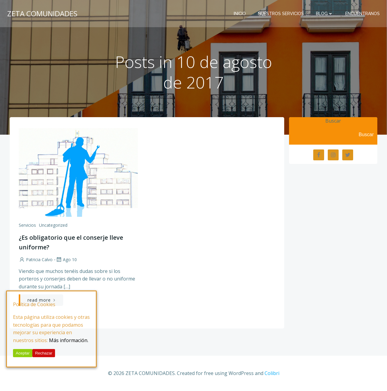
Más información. (68, 340)
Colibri (272, 373)
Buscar (333, 120)
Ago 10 (66, 259)
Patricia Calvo (36, 259)
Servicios (27, 225)
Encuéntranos (362, 13)
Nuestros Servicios (281, 13)
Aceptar (23, 353)
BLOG (324, 13)
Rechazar (43, 353)
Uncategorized (53, 225)
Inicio (240, 13)
